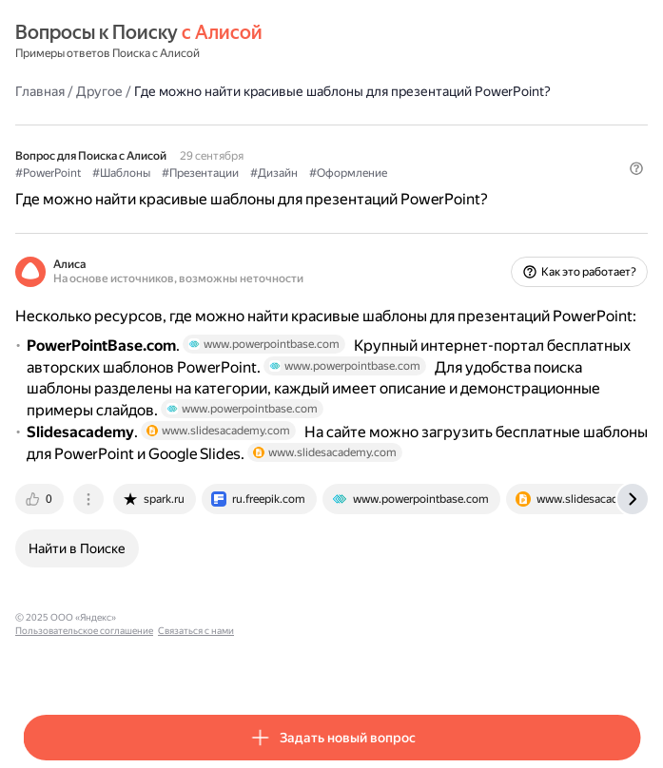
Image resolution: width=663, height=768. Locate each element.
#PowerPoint (48, 173)
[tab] (41, 499)
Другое (99, 91)
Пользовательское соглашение (194, 617)
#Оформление (348, 173)
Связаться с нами (305, 617)
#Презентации (200, 173)
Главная (40, 91)
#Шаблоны (121, 173)
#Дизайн (274, 173)
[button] (636, 168)
